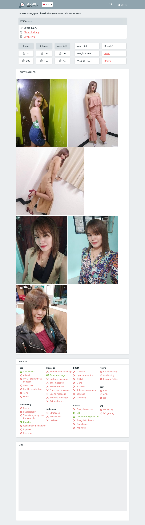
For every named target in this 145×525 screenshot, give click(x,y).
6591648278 (30, 27)
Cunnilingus (82, 424)
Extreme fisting (110, 379)
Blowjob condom (85, 409)
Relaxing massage (59, 397)
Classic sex (29, 371)
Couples (27, 422)
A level (26, 375)
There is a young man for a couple (33, 417)
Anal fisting (108, 375)
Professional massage (61, 371)
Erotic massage (57, 375)
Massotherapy (57, 386)
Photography (29, 412)
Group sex (28, 385)
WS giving (108, 409)
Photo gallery (28, 72)
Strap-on (81, 386)
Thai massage (57, 382)
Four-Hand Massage (60, 390)
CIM (105, 390)
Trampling (81, 397)
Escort (26, 408)
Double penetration (32, 389)
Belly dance (55, 416)
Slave (79, 382)
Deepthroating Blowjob (88, 416)
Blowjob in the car (85, 420)
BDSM (80, 379)
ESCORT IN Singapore (28, 13)
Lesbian (53, 420)
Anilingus (81, 427)
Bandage (81, 394)
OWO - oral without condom (32, 380)
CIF (104, 398)
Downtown (58, 13)
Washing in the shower (34, 425)
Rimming (27, 433)
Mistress (81, 371)
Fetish (26, 396)
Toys (25, 393)
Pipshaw (27, 429)
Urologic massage (59, 379)
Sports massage (58, 394)
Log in (122, 4)
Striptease (55, 413)
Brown (107, 61)
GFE (79, 413)
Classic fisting (110, 371)
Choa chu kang (46, 13)
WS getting (108, 413)
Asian (107, 53)
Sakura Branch (57, 401)
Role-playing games (86, 390)
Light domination (85, 375)
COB (105, 394)
